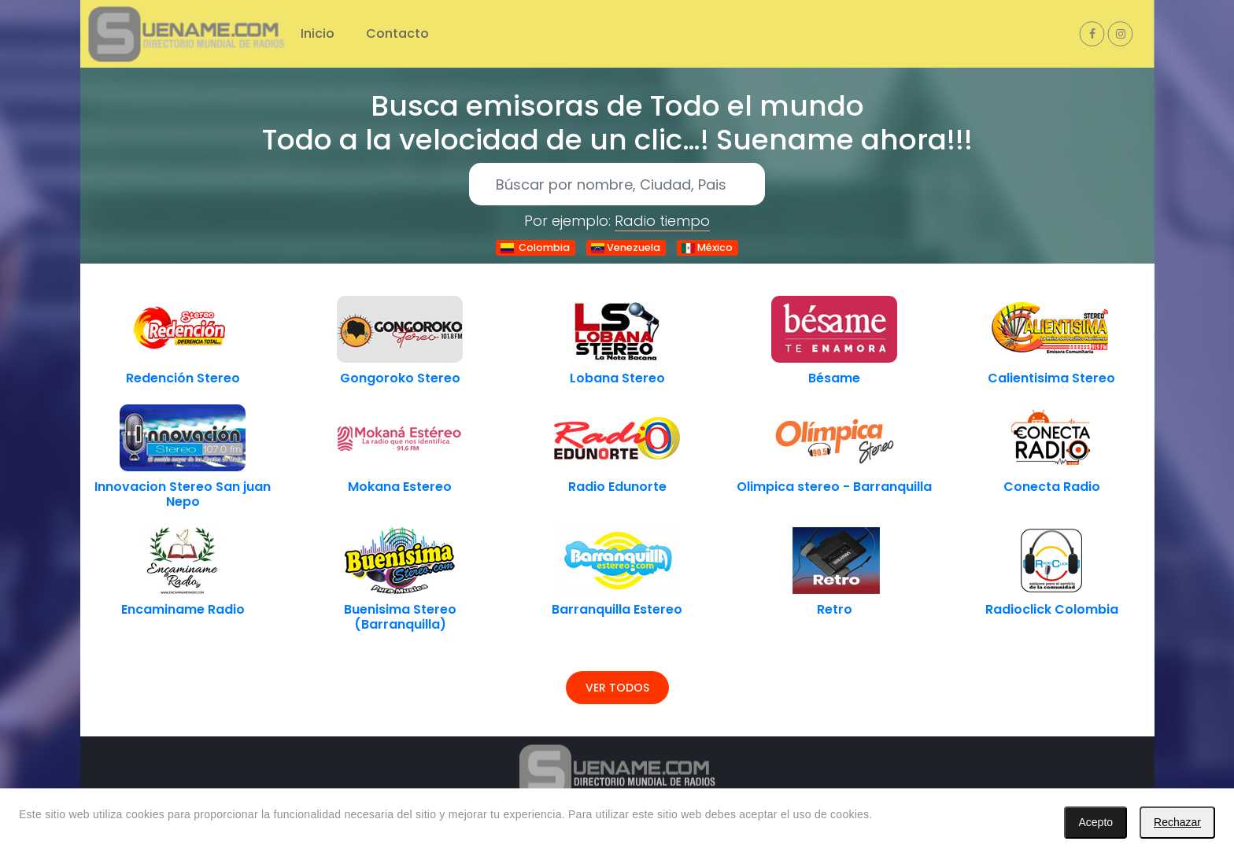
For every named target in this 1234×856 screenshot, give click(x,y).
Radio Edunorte (617, 487)
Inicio (317, 33)
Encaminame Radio (183, 609)
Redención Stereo (183, 378)
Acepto (1095, 822)
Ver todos (617, 688)
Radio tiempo (662, 221)
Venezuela (625, 247)
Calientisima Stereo (1051, 378)
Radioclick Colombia (1051, 609)
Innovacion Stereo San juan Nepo (182, 494)
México (707, 247)
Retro (834, 609)
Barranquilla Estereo (617, 609)
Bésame (834, 378)
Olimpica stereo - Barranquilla (834, 487)
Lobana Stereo (617, 378)
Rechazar (1177, 822)
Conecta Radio (1051, 487)
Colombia (535, 247)
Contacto (397, 33)
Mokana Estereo (400, 487)
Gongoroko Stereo (400, 378)
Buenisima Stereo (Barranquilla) (400, 616)
